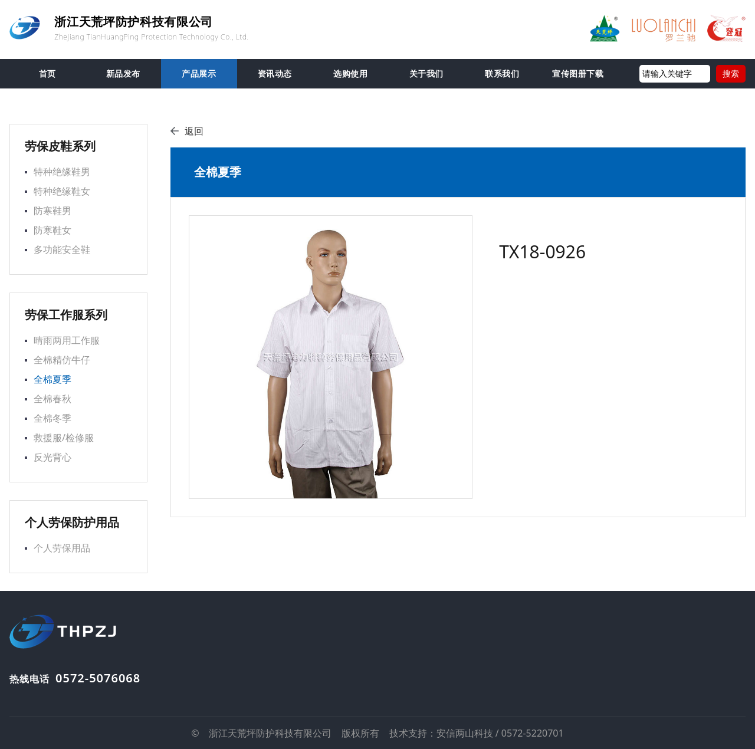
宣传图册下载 (577, 73)
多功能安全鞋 (62, 249)
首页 (47, 73)
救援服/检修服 (64, 437)
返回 (186, 130)
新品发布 (123, 73)
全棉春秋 (52, 398)
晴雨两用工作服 (67, 340)
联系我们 (502, 73)
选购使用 (350, 73)
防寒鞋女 (52, 230)
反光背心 (52, 457)
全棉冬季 (52, 418)
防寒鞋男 (52, 210)
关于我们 (426, 73)
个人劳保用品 (62, 547)
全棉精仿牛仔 (62, 359)
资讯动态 (275, 73)
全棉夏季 (52, 379)
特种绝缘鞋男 (62, 171)
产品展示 (199, 73)
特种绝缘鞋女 (62, 191)
